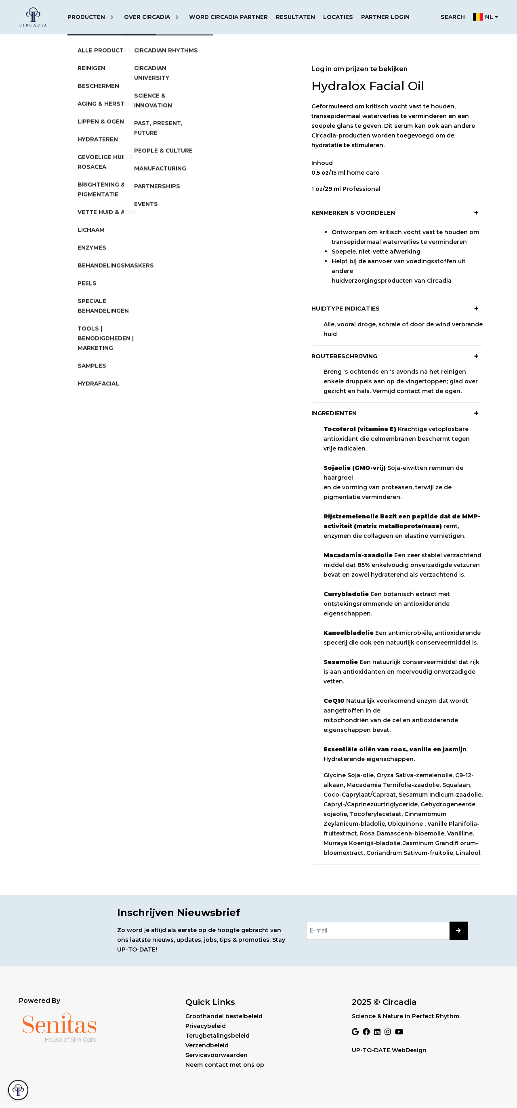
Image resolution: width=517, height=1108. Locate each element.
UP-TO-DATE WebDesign (389, 1050)
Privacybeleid (205, 1026)
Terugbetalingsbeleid (217, 1035)
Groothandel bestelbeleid (224, 1016)
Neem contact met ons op (224, 1064)
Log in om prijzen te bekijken (359, 69)
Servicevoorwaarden (216, 1055)
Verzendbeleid (207, 1045)
